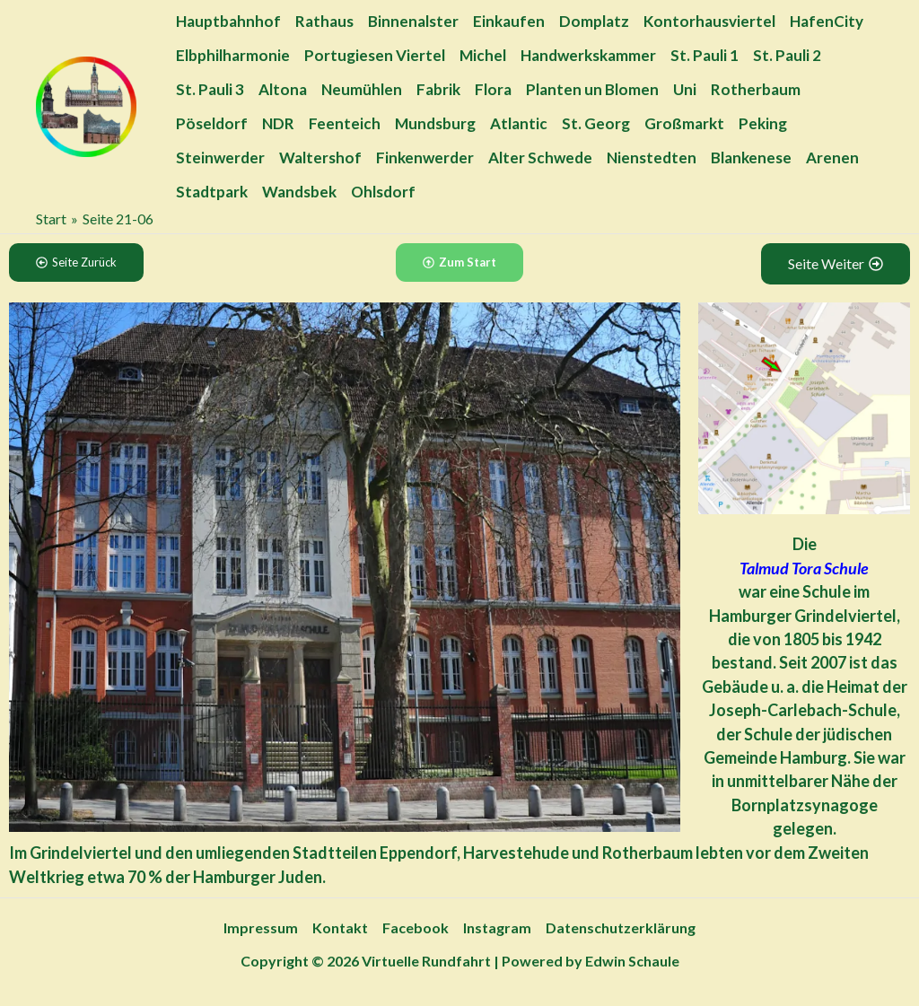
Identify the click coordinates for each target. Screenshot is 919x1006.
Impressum (260, 927)
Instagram (497, 927)
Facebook (415, 927)
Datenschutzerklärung (621, 927)
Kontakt (340, 927)
